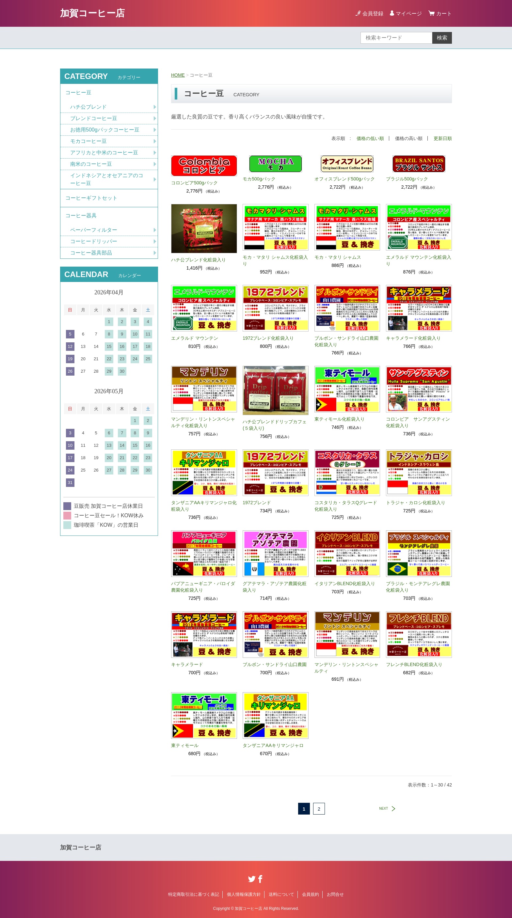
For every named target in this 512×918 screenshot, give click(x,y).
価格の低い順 (370, 138)
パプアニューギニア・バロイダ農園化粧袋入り (203, 587)
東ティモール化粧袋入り (339, 419)
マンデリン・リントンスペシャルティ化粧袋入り (203, 422)
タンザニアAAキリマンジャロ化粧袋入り (204, 506)
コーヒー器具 (81, 216)
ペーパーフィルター (93, 230)
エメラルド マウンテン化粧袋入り (418, 260)
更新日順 (443, 138)
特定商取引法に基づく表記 (193, 894)
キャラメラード (187, 664)
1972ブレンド (257, 502)
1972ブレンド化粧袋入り (268, 338)
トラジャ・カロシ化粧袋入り (415, 502)
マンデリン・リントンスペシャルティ (346, 668)
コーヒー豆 (78, 92)
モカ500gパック (259, 178)
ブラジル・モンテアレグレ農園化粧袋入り (418, 587)
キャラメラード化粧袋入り (413, 338)
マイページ (409, 13)
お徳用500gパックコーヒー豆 (104, 129)
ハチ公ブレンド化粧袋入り (198, 259)
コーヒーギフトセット (91, 198)
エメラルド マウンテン (194, 338)
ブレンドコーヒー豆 (93, 118)
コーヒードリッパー (93, 241)
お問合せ (335, 894)
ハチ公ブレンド (88, 107)
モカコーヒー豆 (88, 141)
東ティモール (185, 745)
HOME (178, 75)
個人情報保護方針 (244, 894)
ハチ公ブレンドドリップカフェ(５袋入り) (275, 425)
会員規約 (310, 894)
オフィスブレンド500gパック (344, 178)
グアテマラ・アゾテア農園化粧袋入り (275, 587)
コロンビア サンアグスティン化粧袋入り (418, 422)
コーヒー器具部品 (91, 253)
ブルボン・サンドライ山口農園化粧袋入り (346, 341)
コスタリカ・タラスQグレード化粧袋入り (345, 506)
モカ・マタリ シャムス (337, 257)
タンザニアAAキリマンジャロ (273, 745)
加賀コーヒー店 (92, 13)
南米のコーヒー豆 (91, 164)
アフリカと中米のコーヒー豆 (104, 152)
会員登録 (372, 13)
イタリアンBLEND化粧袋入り (345, 583)
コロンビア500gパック (194, 182)
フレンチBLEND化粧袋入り (414, 664)
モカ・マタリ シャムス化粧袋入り (275, 260)
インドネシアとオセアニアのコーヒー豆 (106, 179)
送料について (281, 894)
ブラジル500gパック (407, 178)
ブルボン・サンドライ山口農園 (275, 664)
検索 (442, 37)
